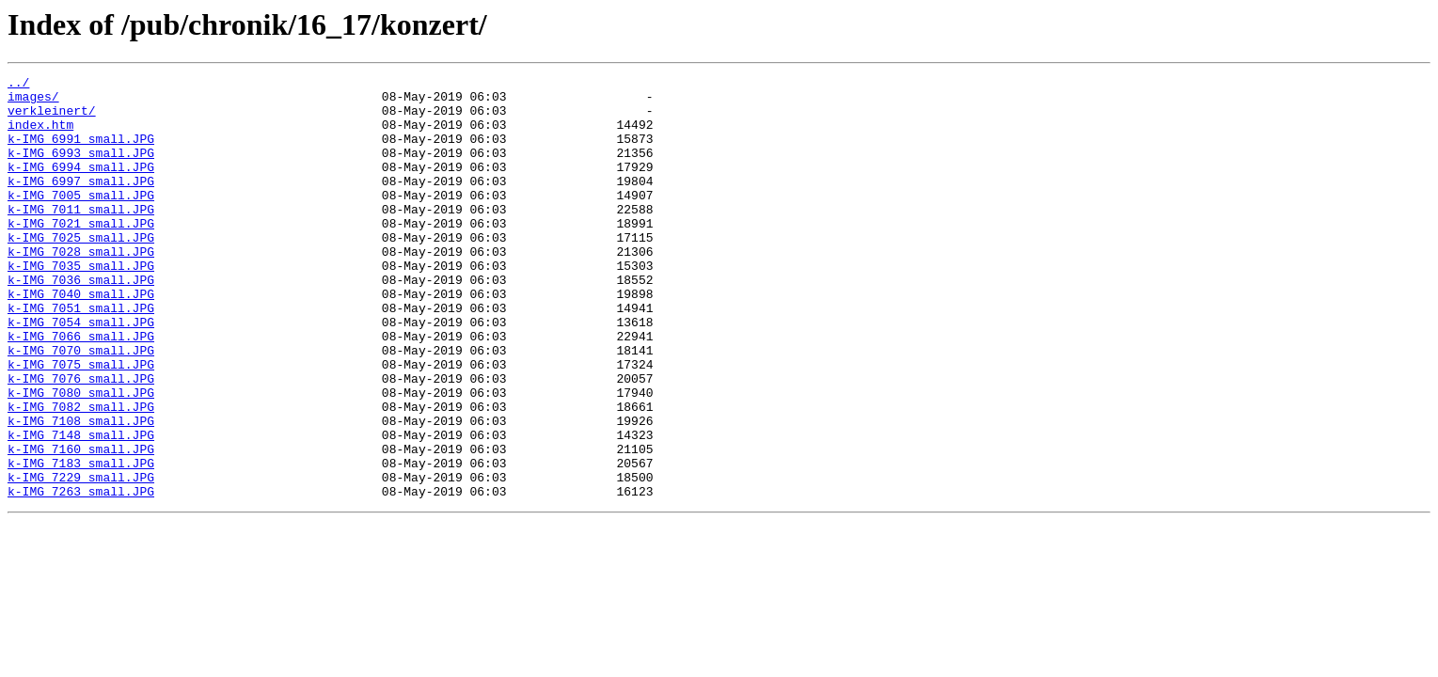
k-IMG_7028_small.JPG (81, 287)
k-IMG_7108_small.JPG (81, 490)
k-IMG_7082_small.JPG (81, 473)
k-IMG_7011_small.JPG (81, 236)
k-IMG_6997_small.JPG (81, 203)
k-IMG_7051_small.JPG (81, 355)
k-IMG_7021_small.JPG (81, 253)
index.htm (40, 135)
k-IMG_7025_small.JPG (81, 270)
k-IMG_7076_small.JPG (81, 440)
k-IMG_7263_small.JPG (81, 575)
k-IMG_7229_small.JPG (81, 558)
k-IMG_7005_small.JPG (81, 220)
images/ (33, 101)
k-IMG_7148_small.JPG (81, 507)
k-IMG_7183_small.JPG (81, 541)
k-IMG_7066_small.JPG (81, 389)
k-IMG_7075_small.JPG (81, 423)
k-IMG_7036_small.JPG (81, 321)
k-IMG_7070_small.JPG (81, 406)
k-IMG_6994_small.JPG (81, 186)
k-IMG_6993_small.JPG (81, 169)
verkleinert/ (52, 118)
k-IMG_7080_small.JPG (81, 457)
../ (18, 84)
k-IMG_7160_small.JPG (81, 524)
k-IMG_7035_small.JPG (81, 304)
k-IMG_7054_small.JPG (81, 372)
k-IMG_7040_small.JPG (81, 338)
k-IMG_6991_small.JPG (81, 152)
